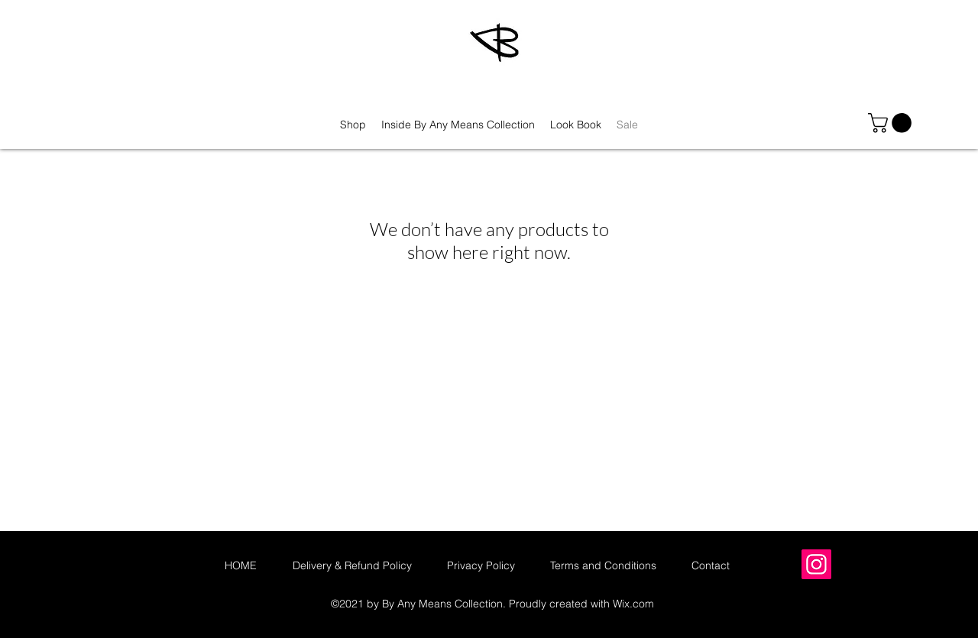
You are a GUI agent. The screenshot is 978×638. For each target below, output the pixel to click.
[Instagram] (816, 564)
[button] (892, 123)
